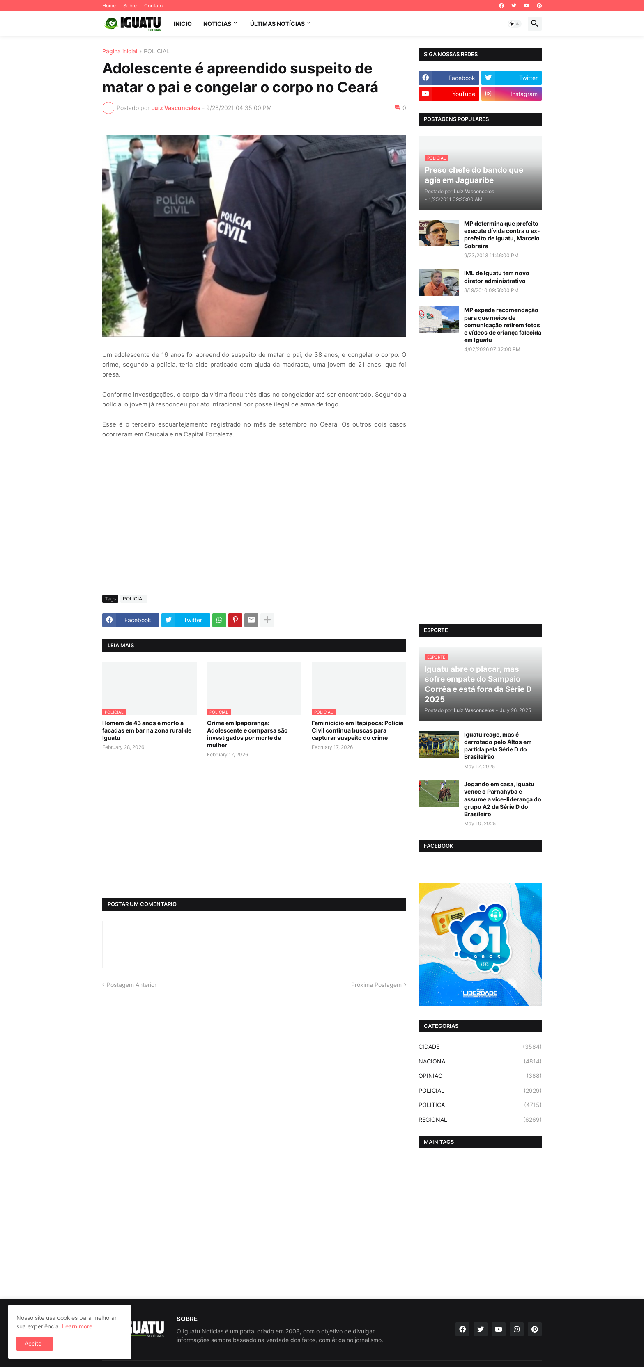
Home (109, 5)
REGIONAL (480, 1120)
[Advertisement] (254, 527)
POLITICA (480, 1105)
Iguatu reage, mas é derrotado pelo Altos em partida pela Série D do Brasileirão (498, 745)
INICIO (183, 23)
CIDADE (480, 1047)
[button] (515, 24)
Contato (153, 5)
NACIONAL (480, 1061)
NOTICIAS (217, 23)
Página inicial (119, 51)
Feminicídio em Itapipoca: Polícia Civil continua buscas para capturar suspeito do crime (357, 730)
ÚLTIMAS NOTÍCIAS (277, 23)
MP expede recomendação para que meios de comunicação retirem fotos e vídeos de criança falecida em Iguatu (502, 324)
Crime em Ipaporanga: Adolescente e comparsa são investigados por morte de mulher (247, 734)
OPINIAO (480, 1076)
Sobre (130, 5)
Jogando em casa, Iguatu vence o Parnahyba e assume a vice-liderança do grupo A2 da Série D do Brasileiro (502, 798)
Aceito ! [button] (35, 1343)
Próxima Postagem (376, 984)
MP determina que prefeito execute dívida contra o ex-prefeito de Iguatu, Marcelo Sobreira (502, 234)
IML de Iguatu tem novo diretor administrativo (496, 276)
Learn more (77, 1326)
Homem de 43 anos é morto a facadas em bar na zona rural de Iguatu (146, 730)
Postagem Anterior (131, 984)
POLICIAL (157, 51)
